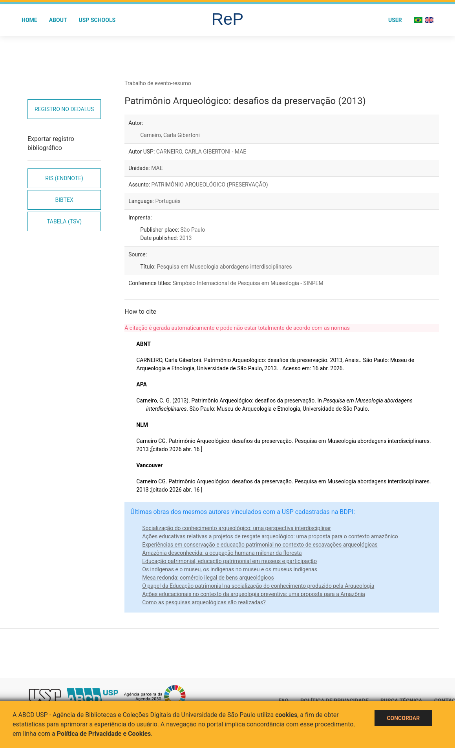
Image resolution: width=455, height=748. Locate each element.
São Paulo (193, 230)
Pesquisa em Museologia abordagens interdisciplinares (224, 266)
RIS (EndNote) (64, 178)
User (395, 20)
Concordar (403, 718)
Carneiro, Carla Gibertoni (170, 135)
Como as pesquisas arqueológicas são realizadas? (204, 602)
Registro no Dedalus (64, 109)
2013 (185, 238)
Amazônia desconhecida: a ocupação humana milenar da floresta (222, 553)
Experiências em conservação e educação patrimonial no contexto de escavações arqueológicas (260, 544)
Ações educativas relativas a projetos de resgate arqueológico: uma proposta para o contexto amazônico (270, 536)
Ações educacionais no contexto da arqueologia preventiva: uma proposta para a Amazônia (253, 594)
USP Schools (97, 20)
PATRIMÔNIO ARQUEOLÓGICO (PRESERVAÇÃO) (210, 184)
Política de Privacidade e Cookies (104, 733)
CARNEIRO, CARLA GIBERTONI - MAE (201, 151)
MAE (157, 168)
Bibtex (64, 200)
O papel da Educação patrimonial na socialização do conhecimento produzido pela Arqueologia (258, 586)
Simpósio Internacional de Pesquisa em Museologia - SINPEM (248, 283)
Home (29, 20)
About (58, 20)
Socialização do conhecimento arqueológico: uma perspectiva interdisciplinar (236, 528)
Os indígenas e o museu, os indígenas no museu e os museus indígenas (229, 569)
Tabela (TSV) (64, 221)
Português (167, 201)
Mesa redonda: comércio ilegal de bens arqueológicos (208, 577)
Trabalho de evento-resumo (157, 83)
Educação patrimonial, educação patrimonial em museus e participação (229, 561)
